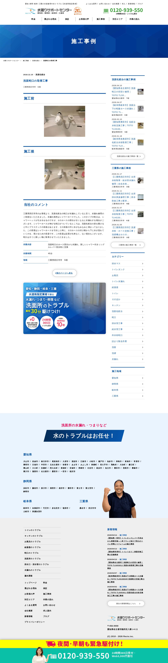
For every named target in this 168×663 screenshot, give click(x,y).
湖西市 (54, 488)
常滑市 (26, 465)
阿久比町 (64, 468)
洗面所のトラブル (32, 559)
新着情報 (131, 4)
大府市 (67, 461)
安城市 (83, 468)
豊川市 (36, 471)
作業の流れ (135, 19)
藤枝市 (36, 488)
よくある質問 (91, 4)
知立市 (120, 468)
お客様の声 (84, 19)
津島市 (122, 461)
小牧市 (95, 461)
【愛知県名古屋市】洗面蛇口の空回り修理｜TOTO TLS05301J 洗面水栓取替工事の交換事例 (125, 565)
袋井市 (63, 488)
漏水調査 (28, 576)
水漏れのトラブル (32, 570)
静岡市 (38, 491)
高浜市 (111, 468)
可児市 (47, 508)
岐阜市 (26, 508)
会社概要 (115, 4)
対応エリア (118, 19)
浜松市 (26, 488)
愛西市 (65, 471)
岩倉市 (36, 461)
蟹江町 (26, 468)
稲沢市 (83, 471)
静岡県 (28, 481)
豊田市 (129, 468)
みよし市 (96, 465)
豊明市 (36, 465)
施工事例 (101, 19)
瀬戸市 (104, 461)
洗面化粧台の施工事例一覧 (129, 156)
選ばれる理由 (50, 19)
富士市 (81, 488)
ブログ (140, 4)
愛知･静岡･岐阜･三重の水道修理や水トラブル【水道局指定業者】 (51, 4)
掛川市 (45, 488)
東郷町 (106, 465)
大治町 (135, 465)
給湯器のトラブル (32, 547)
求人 (124, 4)
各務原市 (37, 508)
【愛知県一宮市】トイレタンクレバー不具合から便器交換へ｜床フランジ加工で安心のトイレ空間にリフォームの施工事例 (125, 541)
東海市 (131, 461)
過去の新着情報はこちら (128, 603)
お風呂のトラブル (32, 542)
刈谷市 (102, 468)
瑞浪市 (67, 508)
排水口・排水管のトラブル (36, 564)
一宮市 (74, 471)
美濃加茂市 (38, 511)
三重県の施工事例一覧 (130, 245)
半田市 (54, 465)
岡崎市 (92, 468)
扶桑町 (54, 468)
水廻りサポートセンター (11, 60)
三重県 (84, 501)
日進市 (45, 465)
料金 (33, 19)
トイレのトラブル (32, 530)
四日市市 (92, 508)
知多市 (113, 461)
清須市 (76, 461)
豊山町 (36, 468)
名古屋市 (55, 471)
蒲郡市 (45, 471)
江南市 (85, 461)
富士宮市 (27, 491)
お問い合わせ (104, 4)
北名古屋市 (65, 465)
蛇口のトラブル (31, 553)
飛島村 (126, 465)
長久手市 (116, 465)
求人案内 (47, 611)
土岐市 (26, 511)
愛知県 (28, 454)
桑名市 (82, 508)
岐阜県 (28, 501)
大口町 (45, 468)
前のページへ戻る (59, 273)
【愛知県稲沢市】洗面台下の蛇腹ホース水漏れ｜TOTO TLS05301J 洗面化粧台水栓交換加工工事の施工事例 (125, 592)
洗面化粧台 (40, 74)
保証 (67, 19)
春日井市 (46, 461)
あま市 (85, 465)
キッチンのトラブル (33, 536)
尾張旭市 (57, 461)
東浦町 (74, 468)
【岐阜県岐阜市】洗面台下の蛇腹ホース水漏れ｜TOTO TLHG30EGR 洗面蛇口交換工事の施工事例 (125, 579)
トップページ (30, 583)
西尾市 (138, 468)
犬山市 (26, 461)
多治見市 (57, 508)
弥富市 (76, 465)
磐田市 (72, 488)
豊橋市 (26, 471)
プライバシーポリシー (34, 622)
